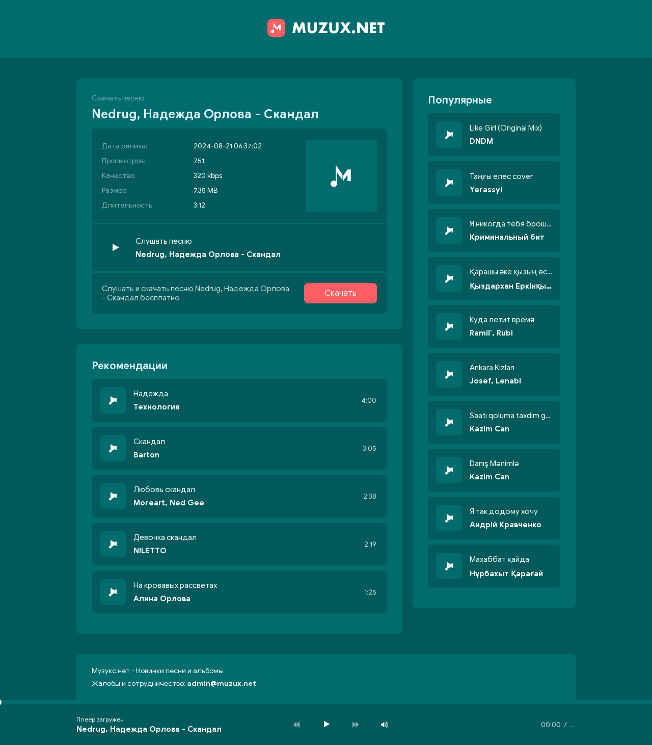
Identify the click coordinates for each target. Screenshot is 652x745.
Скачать (340, 293)
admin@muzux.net (221, 683)
